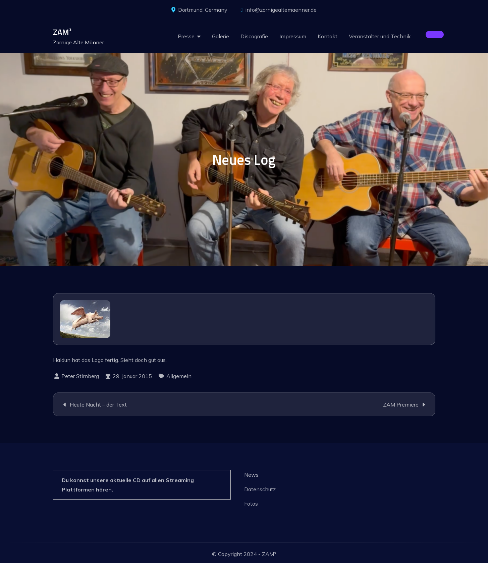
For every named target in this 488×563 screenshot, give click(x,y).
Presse (186, 36)
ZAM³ (62, 32)
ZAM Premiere (401, 404)
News (251, 474)
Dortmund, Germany (199, 9)
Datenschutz (260, 489)
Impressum (292, 36)
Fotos (251, 503)
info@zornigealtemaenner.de (279, 9)
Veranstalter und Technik (380, 36)
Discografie (254, 36)
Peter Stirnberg (80, 376)
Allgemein (179, 376)
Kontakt (327, 36)
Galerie (220, 36)
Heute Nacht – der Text (98, 404)
